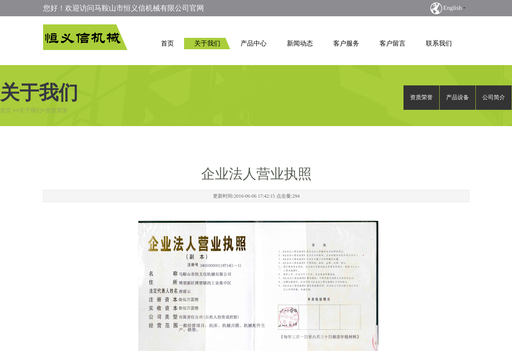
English (452, 7)
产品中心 (254, 43)
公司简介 (493, 97)
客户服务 (346, 43)
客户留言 (393, 43)
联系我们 (439, 43)
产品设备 (457, 97)
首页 (167, 43)
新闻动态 (300, 43)
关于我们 (207, 43)
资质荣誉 (56, 110)
